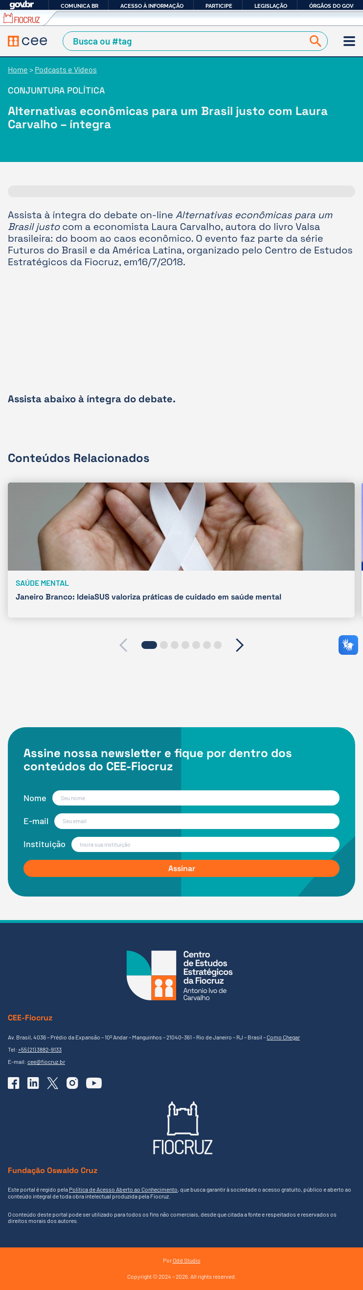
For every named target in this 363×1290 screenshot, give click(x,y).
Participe (218, 5)
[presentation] (123, 645)
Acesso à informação (151, 5)
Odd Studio (187, 1260)
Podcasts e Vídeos (66, 69)
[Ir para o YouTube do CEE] (94, 1083)
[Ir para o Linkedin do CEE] (33, 1083)
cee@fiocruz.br (46, 1061)
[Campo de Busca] (185, 41)
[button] (149, 645)
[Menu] (349, 41)
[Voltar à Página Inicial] (27, 41)
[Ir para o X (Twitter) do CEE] (53, 1083)
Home (18, 69)
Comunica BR (79, 5)
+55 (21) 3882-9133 (40, 1049)
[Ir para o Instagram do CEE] (72, 1083)
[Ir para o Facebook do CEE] (14, 1083)
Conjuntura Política (56, 90)
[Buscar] (314, 41)
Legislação (270, 5)
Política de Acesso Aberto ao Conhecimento (123, 1189)
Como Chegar (283, 1037)
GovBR (21, 5)
